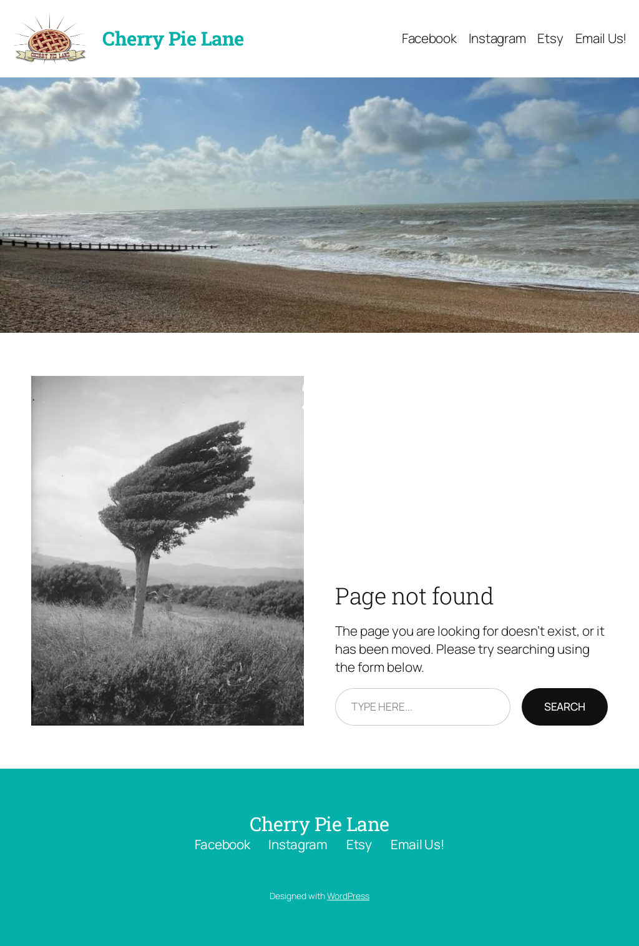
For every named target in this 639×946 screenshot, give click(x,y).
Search (564, 706)
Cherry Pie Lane (173, 38)
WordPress (348, 896)
